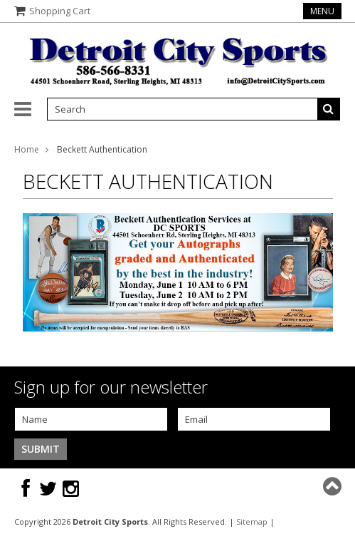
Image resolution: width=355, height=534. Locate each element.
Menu (322, 11)
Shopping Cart (59, 10)
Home (26, 149)
